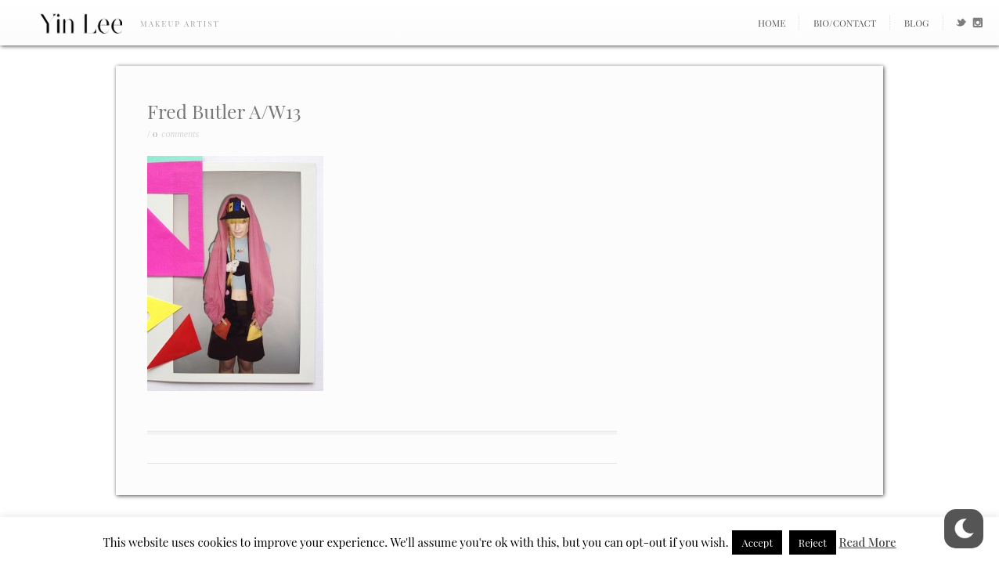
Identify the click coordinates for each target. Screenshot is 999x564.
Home (772, 22)
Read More (867, 542)
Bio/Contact (844, 22)
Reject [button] (813, 542)
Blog (916, 22)
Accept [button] (757, 542)
